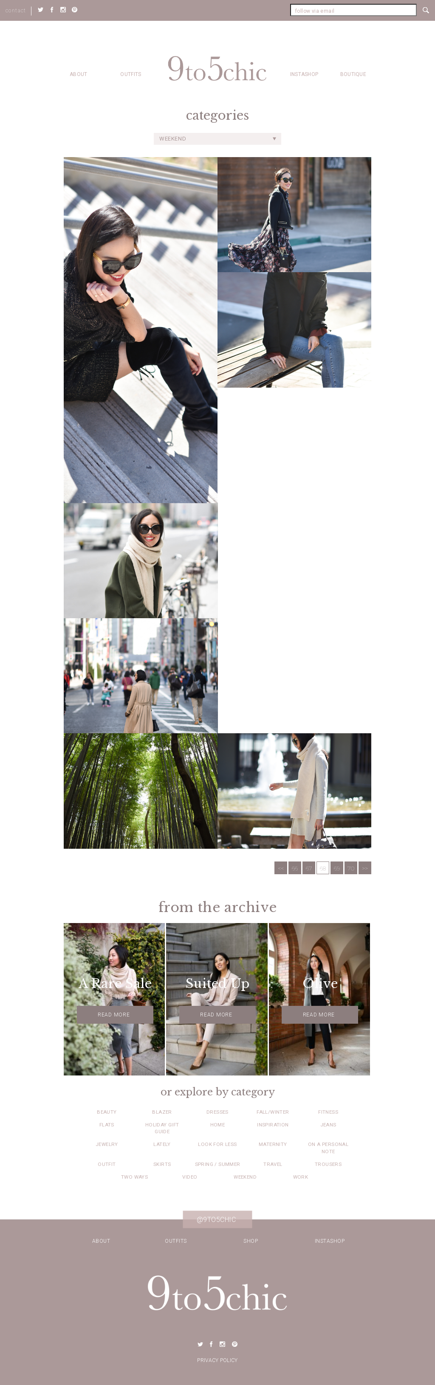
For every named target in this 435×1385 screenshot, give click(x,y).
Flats (106, 1125)
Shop (250, 1241)
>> (365, 868)
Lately (161, 1144)
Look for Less (217, 1144)
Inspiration (272, 1125)
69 (337, 868)
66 (295, 868)
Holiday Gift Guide (162, 1128)
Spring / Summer (217, 1164)
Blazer (162, 1112)
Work (300, 1177)
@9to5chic (216, 1219)
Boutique (353, 74)
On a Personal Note (328, 1147)
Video (189, 1177)
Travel (272, 1164)
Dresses (217, 1112)
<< (281, 868)
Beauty (106, 1112)
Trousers (328, 1164)
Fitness (328, 1112)
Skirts (162, 1164)
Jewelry (107, 1144)
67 (309, 868)
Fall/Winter (273, 1112)
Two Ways (134, 1177)
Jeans (328, 1125)
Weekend (245, 1177)
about (79, 74)
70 (350, 868)
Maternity (273, 1144)
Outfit (107, 1164)
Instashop (304, 74)
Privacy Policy (217, 1360)
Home (217, 1125)
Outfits (130, 74)
